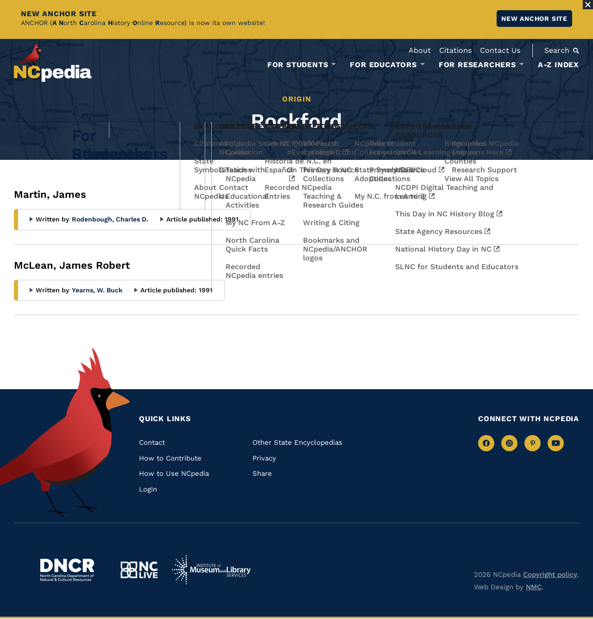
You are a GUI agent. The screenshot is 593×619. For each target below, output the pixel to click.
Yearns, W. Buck (97, 290)
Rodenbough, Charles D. (110, 219)
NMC (534, 587)
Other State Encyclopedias (297, 442)
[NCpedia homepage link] (53, 62)
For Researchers (477, 65)
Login (148, 489)
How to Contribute (170, 458)
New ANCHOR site (534, 18)
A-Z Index (558, 64)
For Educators (383, 65)
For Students (297, 65)
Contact (152, 442)
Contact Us (500, 50)
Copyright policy (550, 574)
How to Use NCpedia (174, 473)
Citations (455, 50)
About (420, 50)
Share (262, 473)
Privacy (264, 458)
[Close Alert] (588, 4)
